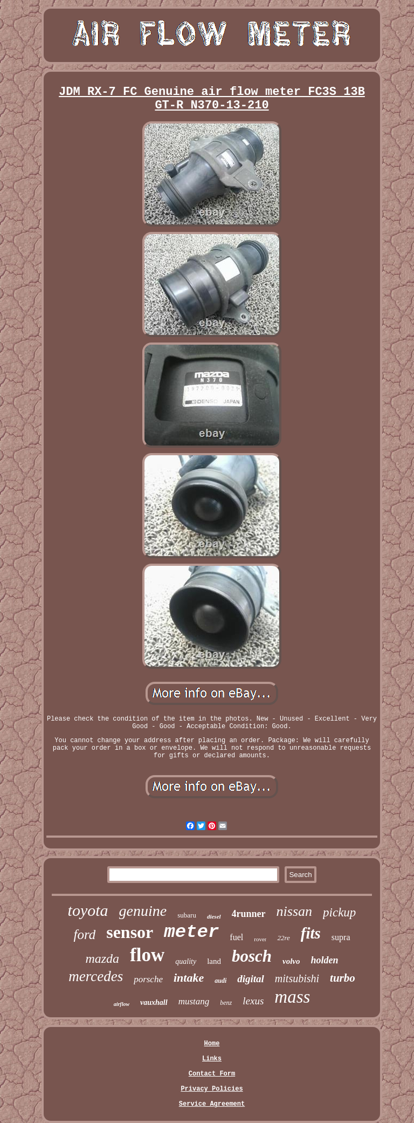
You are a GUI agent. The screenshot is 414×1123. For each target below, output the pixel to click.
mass (292, 996)
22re (283, 938)
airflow (121, 1004)
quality (185, 961)
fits (311, 933)
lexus (253, 1000)
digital (250, 978)
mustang (194, 1001)
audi (220, 980)
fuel (236, 937)
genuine (143, 910)
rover (260, 939)
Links (212, 1059)
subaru (186, 915)
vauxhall (154, 1002)
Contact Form (212, 1074)
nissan (294, 911)
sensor (129, 932)
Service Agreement (212, 1104)
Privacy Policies (212, 1089)
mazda (102, 958)
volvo (291, 961)
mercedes (95, 976)
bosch (252, 956)
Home (212, 1043)
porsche (148, 979)
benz (226, 1002)
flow (147, 954)
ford (84, 934)
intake (189, 977)
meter (191, 932)
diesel (214, 916)
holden (325, 960)
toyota (88, 910)
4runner (249, 913)
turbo (342, 977)
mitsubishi (297, 978)
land (214, 961)
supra (341, 937)
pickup (339, 912)
